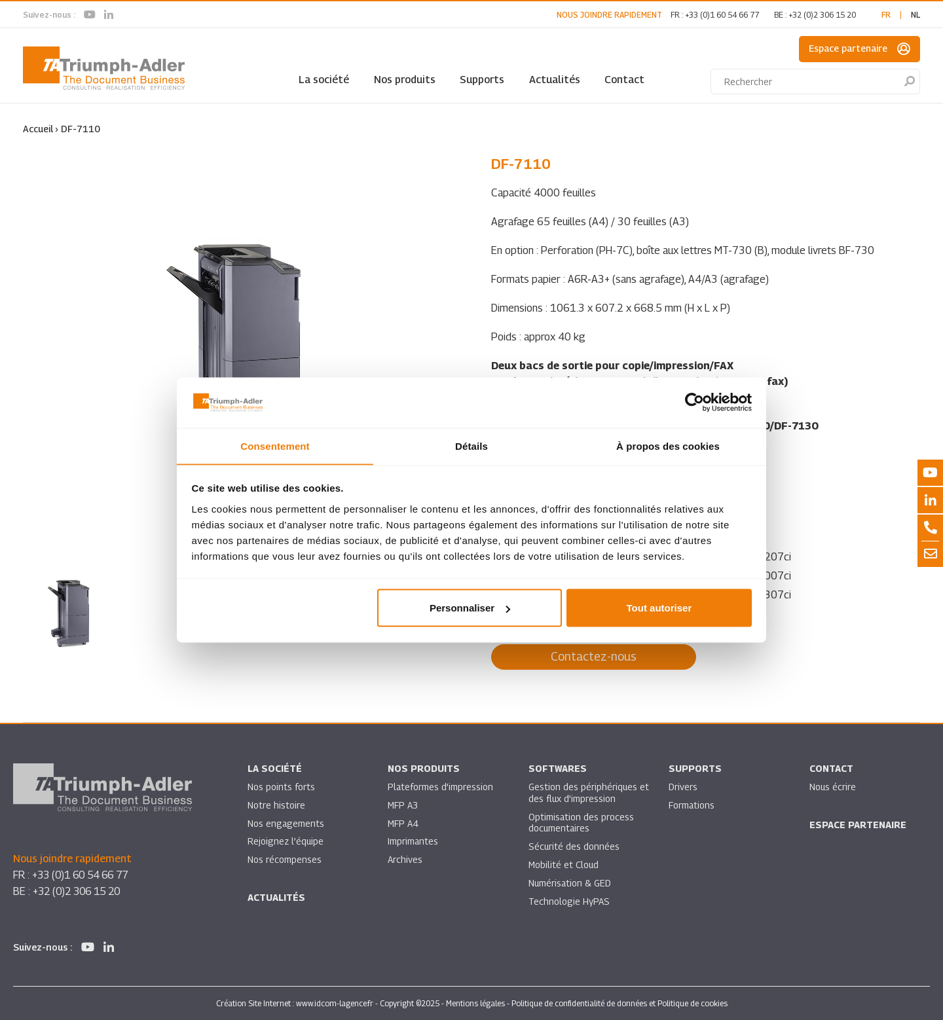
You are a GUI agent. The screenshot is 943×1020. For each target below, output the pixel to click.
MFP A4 (403, 823)
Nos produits (404, 79)
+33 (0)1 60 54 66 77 (722, 15)
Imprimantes (413, 841)
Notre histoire (276, 805)
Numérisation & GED (570, 883)
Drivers (683, 786)
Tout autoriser (659, 607)
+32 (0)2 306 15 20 (822, 15)
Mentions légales (475, 1003)
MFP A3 (403, 805)
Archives (405, 859)
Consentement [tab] (274, 445)
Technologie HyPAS (569, 901)
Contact (624, 79)
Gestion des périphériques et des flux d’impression (583, 792)
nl (915, 15)
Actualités (554, 79)
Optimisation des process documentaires (581, 822)
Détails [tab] (471, 445)
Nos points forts (281, 786)
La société (324, 79)
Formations (692, 805)
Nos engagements (286, 823)
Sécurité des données (574, 846)
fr (886, 15)
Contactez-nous (594, 656)
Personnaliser (470, 607)
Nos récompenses (285, 859)
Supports (482, 79)
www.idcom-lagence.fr (334, 1003)
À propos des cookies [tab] (668, 445)
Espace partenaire (859, 49)
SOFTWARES (557, 768)
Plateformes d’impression (441, 786)
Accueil (38, 128)
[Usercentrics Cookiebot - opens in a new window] (694, 402)
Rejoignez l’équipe (286, 841)
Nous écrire (833, 786)
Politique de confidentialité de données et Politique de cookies (619, 1003)
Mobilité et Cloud (564, 865)
